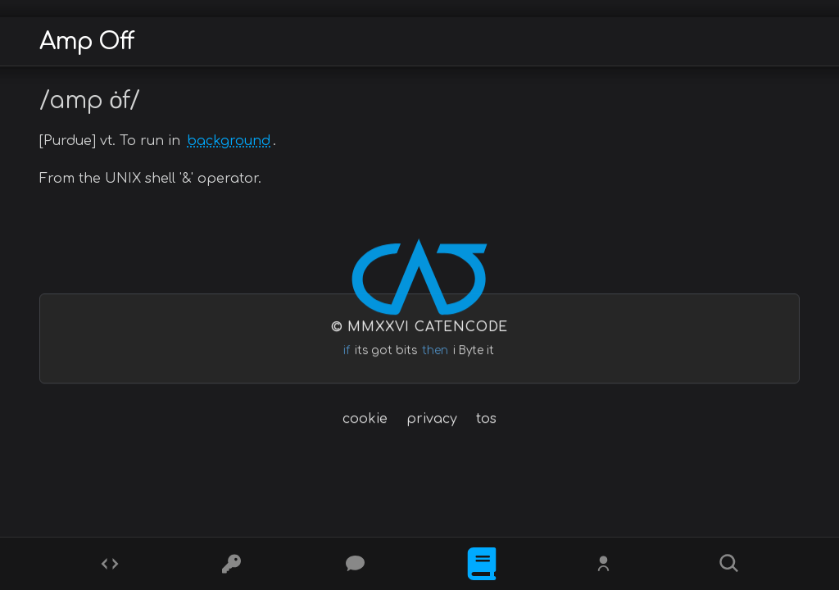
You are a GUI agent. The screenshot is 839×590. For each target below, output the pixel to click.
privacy (431, 418)
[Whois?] (605, 563)
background (228, 141)
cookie (365, 418)
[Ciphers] (233, 563)
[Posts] (357, 563)
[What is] (482, 563)
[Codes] (110, 563)
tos (486, 418)
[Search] (729, 563)
